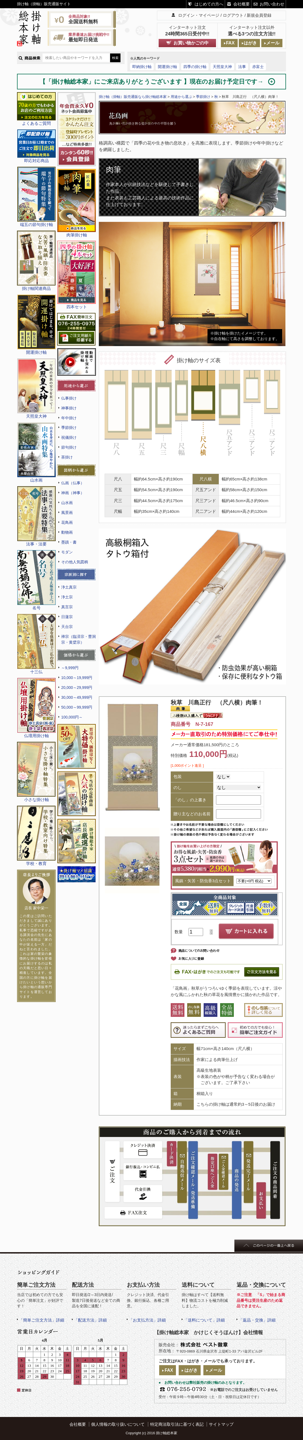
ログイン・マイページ (198, 15)
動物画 (67, 532)
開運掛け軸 (167, 66)
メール (272, 43)
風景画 (67, 512)
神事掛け (69, 408)
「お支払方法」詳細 (147, 1320)
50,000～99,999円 (76, 707)
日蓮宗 (67, 617)
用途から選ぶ (181, 97)
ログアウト (233, 15)
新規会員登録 (259, 15)
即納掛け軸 (142, 66)
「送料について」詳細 (204, 1320)
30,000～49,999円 (76, 697)
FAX (230, 43)
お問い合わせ (272, 4)
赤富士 (258, 66)
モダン (67, 552)
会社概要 (241, 4)
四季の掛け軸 (194, 66)
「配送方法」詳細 (90, 1320)
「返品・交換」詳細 (257, 1320)
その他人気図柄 (74, 562)
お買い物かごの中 (191, 43)
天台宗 (67, 626)
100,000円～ (72, 717)
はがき (250, 43)
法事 (242, 66)
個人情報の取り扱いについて (118, 1424)
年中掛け (69, 418)
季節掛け (69, 427)
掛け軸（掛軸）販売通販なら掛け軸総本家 (133, 97)
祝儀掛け (69, 437)
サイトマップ (221, 1424)
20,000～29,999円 (76, 687)
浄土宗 (67, 597)
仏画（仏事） (72, 483)
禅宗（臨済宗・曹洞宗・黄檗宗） (78, 639)
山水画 (67, 502)
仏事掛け (69, 398)
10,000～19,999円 (76, 677)
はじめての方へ (209, 4)
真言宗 (67, 607)
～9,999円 (69, 668)
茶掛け (67, 457)
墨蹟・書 (69, 542)
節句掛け (69, 447)
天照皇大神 (222, 66)
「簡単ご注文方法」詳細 (41, 1320)
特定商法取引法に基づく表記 (177, 1424)
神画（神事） (72, 493)
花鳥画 (67, 522)
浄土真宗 (69, 587)
